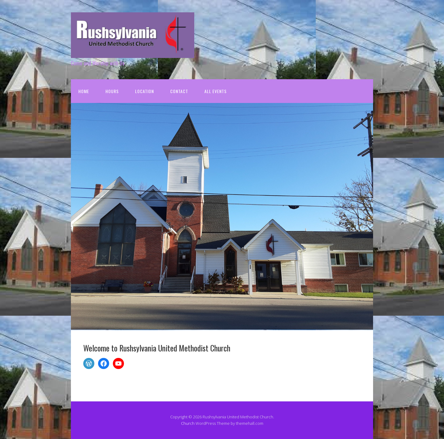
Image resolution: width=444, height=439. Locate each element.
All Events (215, 91)
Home (83, 91)
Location (144, 91)
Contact (179, 91)
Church (188, 423)
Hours (112, 91)
